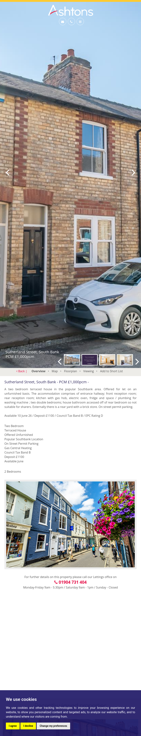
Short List (111, 371)
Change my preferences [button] (53, 725)
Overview (39, 371)
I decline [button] (28, 725)
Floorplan (70, 371)
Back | (21, 371)
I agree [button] (13, 725)
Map (55, 371)
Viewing (88, 371)
